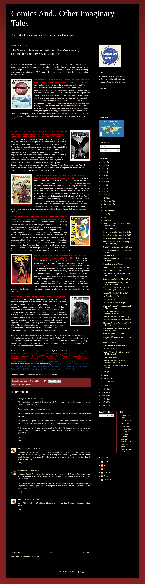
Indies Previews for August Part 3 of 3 (117, 232)
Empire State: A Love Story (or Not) (116, 267)
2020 (104, 175)
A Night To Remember (111, 357)
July (105, 217)
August (106, 214)
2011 (104, 389)
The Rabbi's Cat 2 (110, 300)
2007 (104, 402)
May (105, 372)
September (108, 211)
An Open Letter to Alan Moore (114, 296)
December (108, 201)
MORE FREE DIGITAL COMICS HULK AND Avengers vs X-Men (117, 289)
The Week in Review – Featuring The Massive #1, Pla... (117, 275)
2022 (104, 169)
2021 (104, 172)
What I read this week (111, 342)
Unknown (107, 480)
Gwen (106, 462)
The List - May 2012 (110, 349)
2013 (104, 195)
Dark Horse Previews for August (115, 345)
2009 (104, 396)
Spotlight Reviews (124, 441)
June (106, 220)
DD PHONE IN (108, 256)
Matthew (21, 471)
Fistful (123, 423)
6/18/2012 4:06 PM (32, 471)
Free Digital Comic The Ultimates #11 (117, 320)
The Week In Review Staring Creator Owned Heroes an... (116, 312)
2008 (104, 399)
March (106, 378)
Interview (124, 429)
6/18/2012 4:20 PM (32, 500)
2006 (104, 405)
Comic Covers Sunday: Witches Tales (117, 279)
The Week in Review (24, 384)
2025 (104, 165)
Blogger (82, 572)
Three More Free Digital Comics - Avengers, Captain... (115, 283)
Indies (123, 426)
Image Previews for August (113, 264)
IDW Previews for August (112, 271)
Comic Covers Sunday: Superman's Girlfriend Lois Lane (116, 361)
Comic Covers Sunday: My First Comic (117, 247)
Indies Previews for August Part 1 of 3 (117, 238)
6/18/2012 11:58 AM (35, 399)
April (105, 375)
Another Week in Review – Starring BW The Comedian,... (117, 243)
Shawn (106, 476)
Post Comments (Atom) (30, 557)
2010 (104, 392)
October (107, 207)
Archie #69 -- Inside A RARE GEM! (116, 293)
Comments (106, 151)
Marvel (123, 432)
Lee (105, 469)
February (107, 382)
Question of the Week (111, 229)
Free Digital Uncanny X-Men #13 (115, 334)
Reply (20, 441)
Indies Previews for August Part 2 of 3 (117, 235)
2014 (104, 192)
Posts (104, 146)
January (107, 385)
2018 (104, 182)
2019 (104, 178)
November (108, 204)
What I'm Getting (127, 449)
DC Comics (125, 420)
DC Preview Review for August (114, 303)
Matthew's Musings (124, 436)
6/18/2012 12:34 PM (32, 449)
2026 (104, 162)
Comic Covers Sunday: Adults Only (116, 317)
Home (51, 553)
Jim (19, 449)
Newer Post (16, 553)
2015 (104, 188)
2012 (104, 198)
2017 (104, 185)
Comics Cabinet (127, 416)
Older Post (86, 553)
